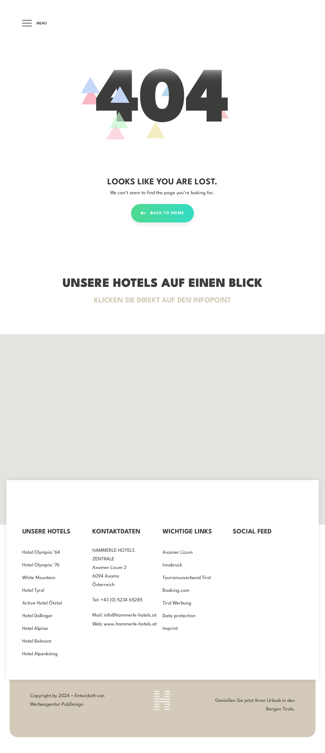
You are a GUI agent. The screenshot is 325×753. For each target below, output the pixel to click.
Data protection (179, 616)
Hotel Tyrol (33, 590)
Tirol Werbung (176, 603)
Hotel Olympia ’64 (41, 552)
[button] (283, 476)
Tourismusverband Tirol (186, 578)
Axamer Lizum (177, 552)
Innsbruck (172, 565)
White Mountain (38, 578)
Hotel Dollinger (37, 616)
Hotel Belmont (36, 641)
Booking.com (175, 590)
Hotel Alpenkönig (40, 654)
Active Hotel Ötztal (42, 603)
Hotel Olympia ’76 (41, 565)
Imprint (170, 628)
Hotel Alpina (35, 628)
